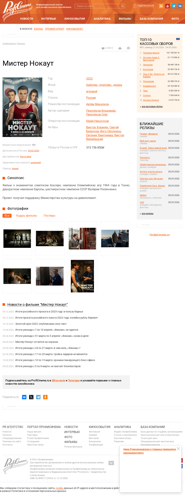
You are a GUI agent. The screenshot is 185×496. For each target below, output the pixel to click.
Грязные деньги (151, 53)
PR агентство (13, 427)
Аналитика (102, 18)
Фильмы (125, 18)
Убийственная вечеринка (153, 164)
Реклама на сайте (12, 441)
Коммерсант (149, 86)
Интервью (48, 18)
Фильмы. (21, 43)
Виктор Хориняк (97, 127)
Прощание (148, 81)
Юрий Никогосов (97, 121)
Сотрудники (33, 441)
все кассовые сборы (152, 106)
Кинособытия (74, 18)
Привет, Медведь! (149, 134)
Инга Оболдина (110, 131)
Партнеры (32, 435)
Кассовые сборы (122, 438)
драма (117, 85)
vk (180, 6)
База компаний (151, 18)
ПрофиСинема (9, 43)
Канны (38, 28)
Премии (93, 435)
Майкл (143, 195)
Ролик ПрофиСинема (38, 438)
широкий (36, 162)
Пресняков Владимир (100, 110)
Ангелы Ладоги (151, 100)
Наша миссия (34, 431)
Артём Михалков (97, 104)
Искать (122, 6)
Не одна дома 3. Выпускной (151, 58)
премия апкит (54, 28)
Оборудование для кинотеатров (157, 441)
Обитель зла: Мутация (151, 178)
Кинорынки (95, 441)
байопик (92, 85)
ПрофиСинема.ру (159, 234)
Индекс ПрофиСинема (125, 431)
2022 (89, 78)
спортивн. (105, 85)
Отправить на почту (128, 47)
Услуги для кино (149, 438)
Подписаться (145, 5)
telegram (174, 6)
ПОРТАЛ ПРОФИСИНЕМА (44, 427)
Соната (147, 95)
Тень (145, 91)
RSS (161, 6)
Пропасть (145, 157)
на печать (120, 48)
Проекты (7, 435)
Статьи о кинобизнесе (125, 435)
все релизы (147, 213)
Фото (175, 18)
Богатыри (148, 69)
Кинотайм (25, 156)
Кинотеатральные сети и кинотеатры (160, 435)
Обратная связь (35, 444)
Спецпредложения (12, 438)
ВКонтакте (58, 380)
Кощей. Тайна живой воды (153, 148)
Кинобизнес (74, 28)
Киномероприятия (150, 444)
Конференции (96, 444)
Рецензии (119, 441)
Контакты (8, 444)
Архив (15, 168)
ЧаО (142, 202)
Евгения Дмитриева (99, 135)
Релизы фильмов (73, 446)
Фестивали (94, 431)
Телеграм (74, 380)
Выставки (94, 438)
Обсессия (148, 65)
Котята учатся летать (151, 171)
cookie (59, 488)
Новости (26, 18)
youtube (167, 6)
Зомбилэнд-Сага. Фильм (152, 185)
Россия (91, 97)
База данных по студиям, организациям (161, 431)
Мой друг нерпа (148, 141)
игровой (91, 91)
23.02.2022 (33, 150)
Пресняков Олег (97, 114)
